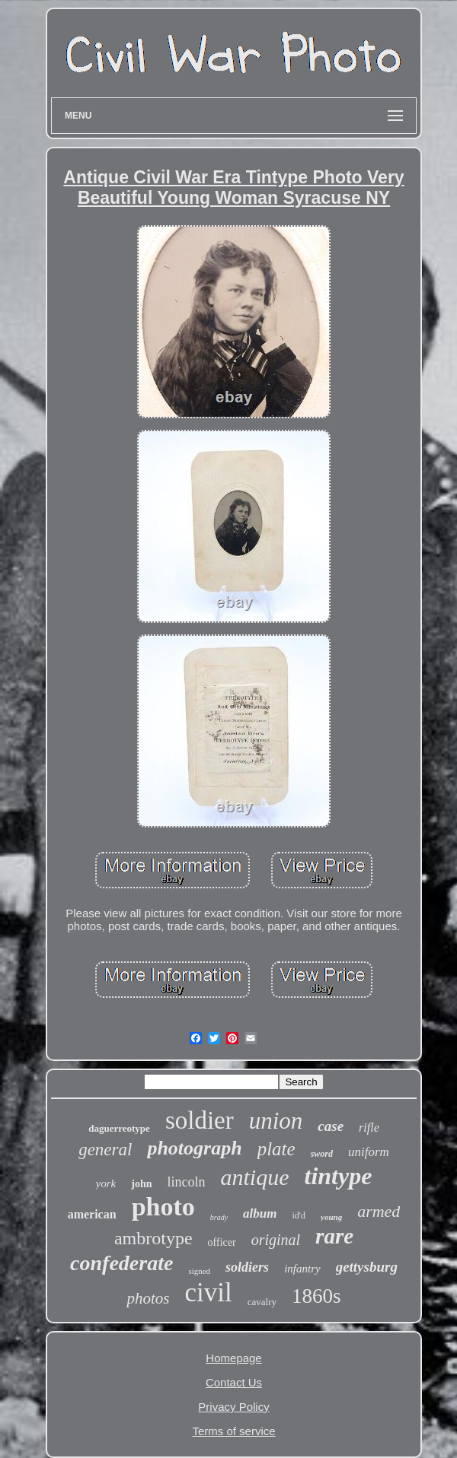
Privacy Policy (233, 1406)
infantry (302, 1269)
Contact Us (234, 1382)
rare (334, 1236)
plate (276, 1149)
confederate (121, 1263)
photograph (194, 1148)
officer (222, 1242)
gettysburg (367, 1267)
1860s (316, 1296)
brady (219, 1217)
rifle (369, 1127)
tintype (338, 1176)
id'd (299, 1215)
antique (255, 1177)
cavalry (262, 1301)
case (331, 1126)
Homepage (233, 1358)
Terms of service (233, 1431)
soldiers (247, 1267)
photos (147, 1298)
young (331, 1216)
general (105, 1149)
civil (208, 1292)
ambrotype (153, 1238)
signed (199, 1270)
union (276, 1120)
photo (163, 1207)
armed (378, 1211)
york (106, 1183)
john (141, 1184)
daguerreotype (119, 1128)
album (259, 1213)
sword (322, 1153)
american (92, 1214)
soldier (199, 1120)
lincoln (187, 1182)
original (275, 1239)
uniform (368, 1152)
